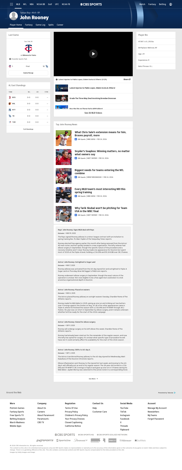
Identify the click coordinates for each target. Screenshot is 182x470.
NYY (13, 110)
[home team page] (28, 48)
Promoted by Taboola (167, 393)
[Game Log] (40, 24)
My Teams (152, 415)
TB (13, 116)
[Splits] (51, 24)
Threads (124, 426)
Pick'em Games (17, 408)
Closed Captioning (73, 422)
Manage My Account (157, 408)
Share (125, 79)
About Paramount (45, 415)
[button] (93, 54)
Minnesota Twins (29, 55)
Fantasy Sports (17, 411)
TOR (14, 122)
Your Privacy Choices (75, 419)
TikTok (123, 411)
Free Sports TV (17, 415)
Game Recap (28, 73)
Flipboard (124, 429)
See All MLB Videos (93, 113)
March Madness (17, 422)
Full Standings (28, 129)
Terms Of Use (71, 408)
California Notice (73, 426)
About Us (41, 408)
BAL (13, 103)
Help (95, 408)
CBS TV (40, 422)
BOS (14, 97)
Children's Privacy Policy (76, 415)
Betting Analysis (17, 419)
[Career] (60, 24)
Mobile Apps (15, 426)
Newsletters (153, 411)
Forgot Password (156, 419)
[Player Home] (15, 24)
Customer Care (100, 411)
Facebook (124, 419)
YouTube (124, 408)
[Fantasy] (28, 24)
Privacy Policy (71, 411)
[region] (93, 54)
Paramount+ (43, 419)
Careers (41, 411)
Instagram (125, 415)
